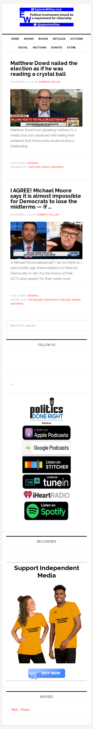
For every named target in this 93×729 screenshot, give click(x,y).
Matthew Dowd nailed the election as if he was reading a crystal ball (43, 68)
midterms (57, 167)
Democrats (51, 299)
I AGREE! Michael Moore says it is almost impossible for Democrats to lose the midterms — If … (45, 198)
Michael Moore (70, 299)
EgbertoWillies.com (46, 17)
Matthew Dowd (39, 167)
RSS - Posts (20, 710)
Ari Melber (36, 299)
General (33, 163)
